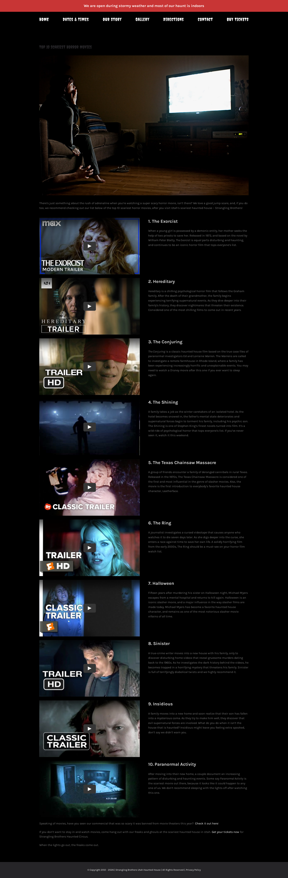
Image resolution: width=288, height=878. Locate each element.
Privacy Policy (193, 869)
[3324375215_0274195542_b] (144, 125)
